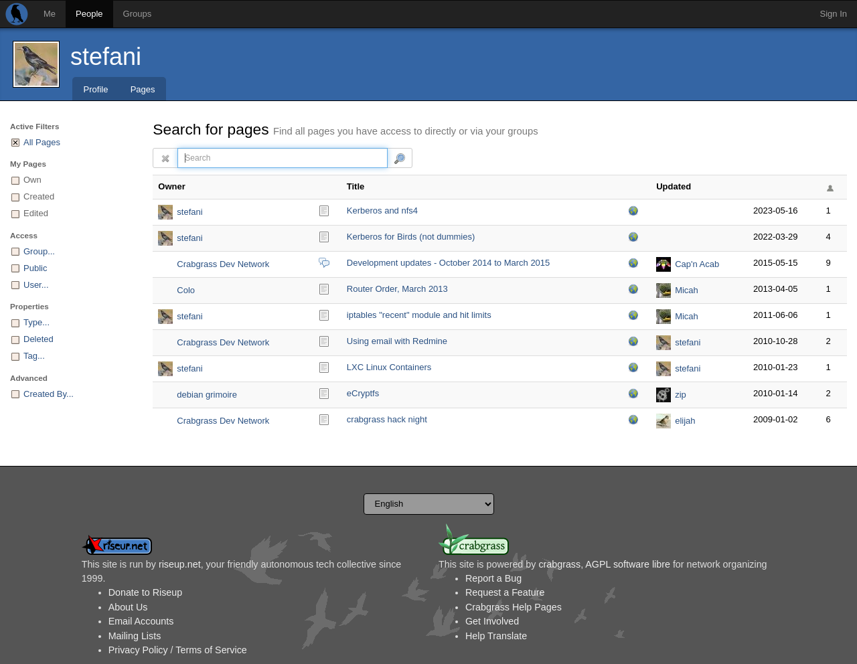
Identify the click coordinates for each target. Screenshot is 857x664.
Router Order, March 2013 (397, 289)
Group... (39, 251)
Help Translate (496, 636)
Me (50, 14)
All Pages (41, 142)
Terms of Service (210, 650)
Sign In (833, 14)
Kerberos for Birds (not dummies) (411, 237)
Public (35, 268)
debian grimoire (207, 395)
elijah (685, 421)
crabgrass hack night (387, 419)
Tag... (34, 356)
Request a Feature (504, 592)
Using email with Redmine (397, 341)
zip (680, 395)
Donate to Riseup (145, 592)
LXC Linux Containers (389, 367)
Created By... (48, 394)
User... (36, 285)
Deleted (38, 339)
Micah (686, 290)
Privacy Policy (138, 650)
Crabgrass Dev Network (223, 264)
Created (38, 196)
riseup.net (180, 564)
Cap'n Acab (697, 264)
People (89, 14)
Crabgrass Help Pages (513, 607)
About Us (128, 607)
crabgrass (559, 564)
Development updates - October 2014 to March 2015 (448, 263)
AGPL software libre (627, 564)
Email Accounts (141, 621)
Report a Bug (493, 578)
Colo (186, 290)
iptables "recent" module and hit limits (419, 315)
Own (32, 180)
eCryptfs (363, 393)
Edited (35, 213)
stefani (105, 56)
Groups (137, 14)
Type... (36, 322)
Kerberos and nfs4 (382, 210)
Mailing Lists (134, 636)
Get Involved (492, 621)
